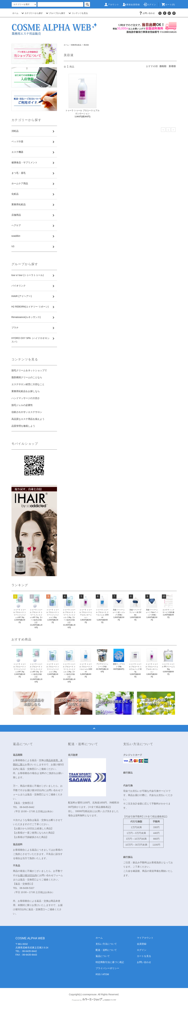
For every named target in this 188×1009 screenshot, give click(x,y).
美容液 (86, 45)
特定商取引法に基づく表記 (110, 962)
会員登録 (141, 944)
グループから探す (55, 13)
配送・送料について (106, 950)
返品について (103, 956)
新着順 (172, 66)
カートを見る (144, 956)
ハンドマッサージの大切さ (25, 398)
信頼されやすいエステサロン (26, 412)
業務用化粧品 (76, 45)
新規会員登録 (131, 4)
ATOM (105, 974)
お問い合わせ (147, 13)
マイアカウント (145, 937)
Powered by (94, 1000)
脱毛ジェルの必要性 (22, 405)
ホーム (15, 13)
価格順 (162, 66)
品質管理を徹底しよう (23, 426)
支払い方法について (106, 944)
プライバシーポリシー (107, 968)
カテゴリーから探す (32, 13)
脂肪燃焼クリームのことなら (26, 377)
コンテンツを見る (78, 13)
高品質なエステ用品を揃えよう (28, 419)
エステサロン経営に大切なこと (28, 384)
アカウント (111, 4)
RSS (98, 974)
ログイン (149, 4)
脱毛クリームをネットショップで (29, 370)
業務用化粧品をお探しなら (25, 391)
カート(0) (168, 4)
